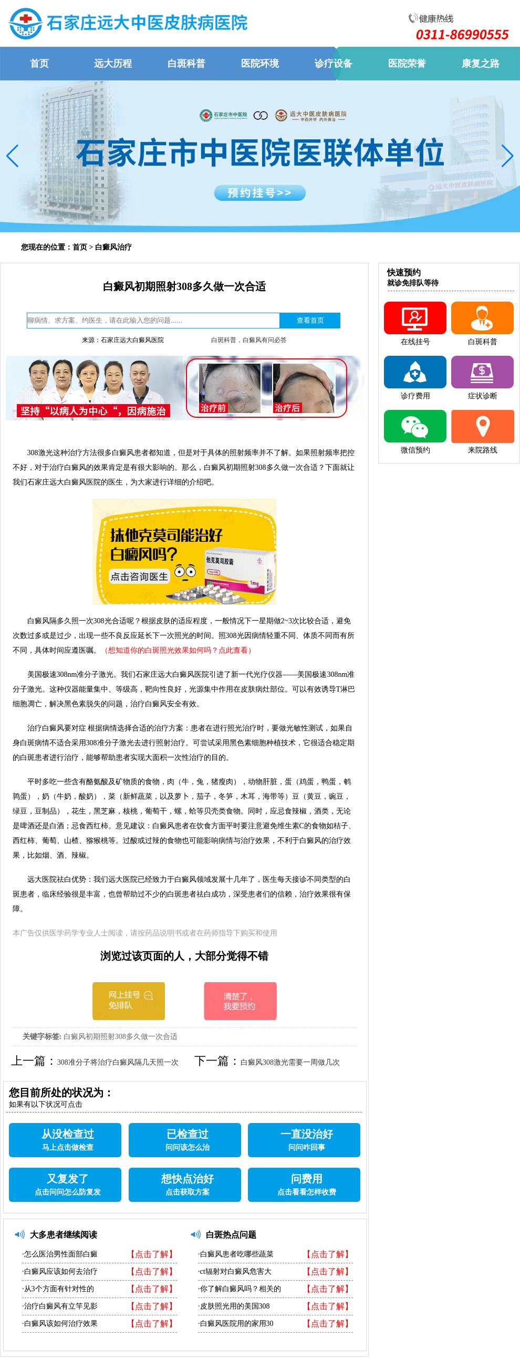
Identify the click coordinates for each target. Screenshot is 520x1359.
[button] (12, 156)
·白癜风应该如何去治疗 (60, 1271)
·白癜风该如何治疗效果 (60, 1323)
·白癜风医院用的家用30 (236, 1323)
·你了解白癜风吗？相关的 (239, 1289)
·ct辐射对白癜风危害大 (235, 1271)
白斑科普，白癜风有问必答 (249, 340)
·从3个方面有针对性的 (58, 1289)
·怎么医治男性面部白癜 (60, 1254)
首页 (79, 247)
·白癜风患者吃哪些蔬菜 (236, 1254)
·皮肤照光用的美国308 (234, 1306)
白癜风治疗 (113, 247)
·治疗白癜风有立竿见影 (60, 1306)
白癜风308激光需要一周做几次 (290, 1062)
